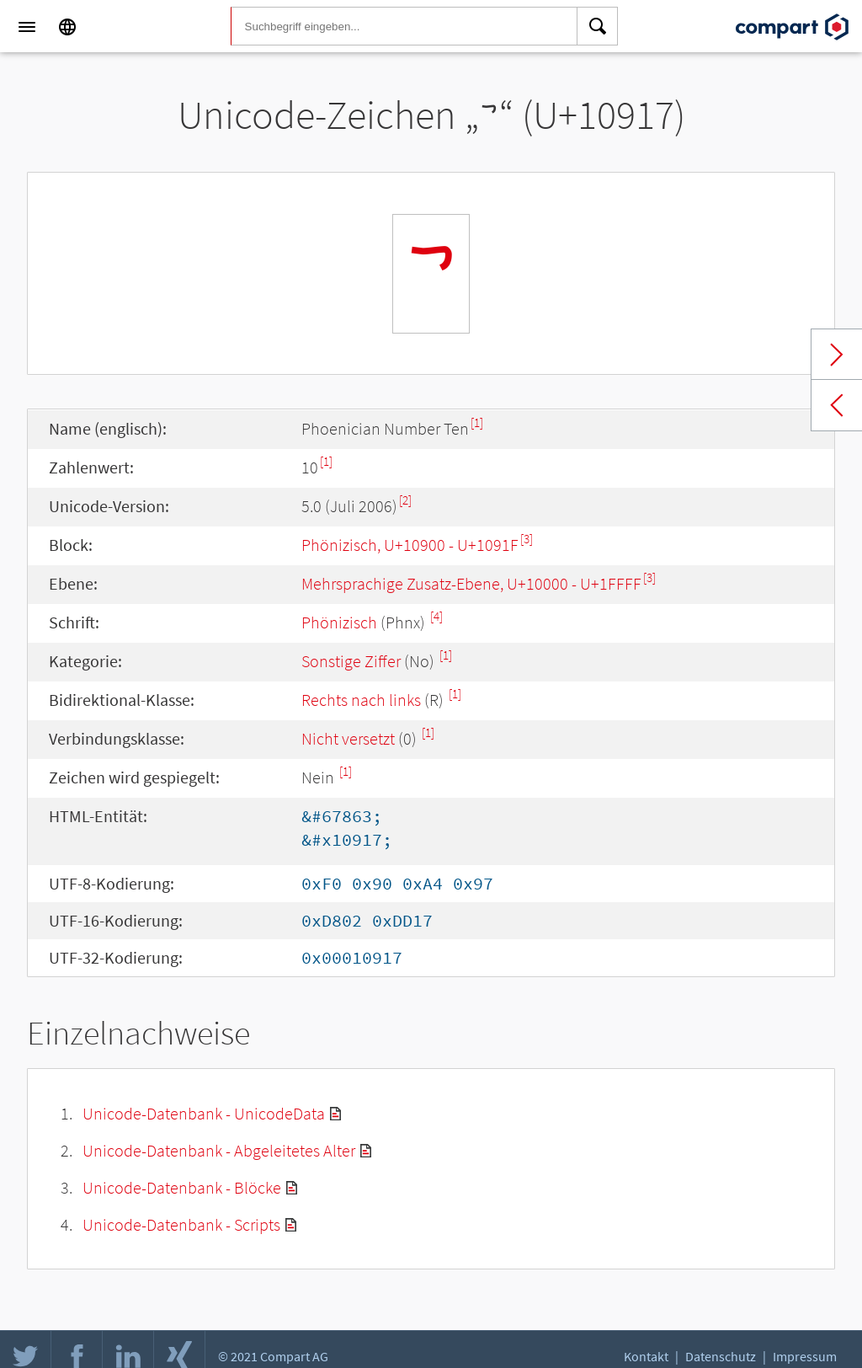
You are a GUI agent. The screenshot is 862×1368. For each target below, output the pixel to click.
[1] (477, 422)
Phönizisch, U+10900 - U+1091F (410, 544)
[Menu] (27, 27)
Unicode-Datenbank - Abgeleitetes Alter (218, 1150)
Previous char (836, 405)
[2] (405, 500)
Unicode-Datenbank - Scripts (181, 1224)
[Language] (67, 27)
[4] (436, 616)
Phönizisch (339, 622)
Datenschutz (720, 1356)
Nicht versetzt (348, 738)
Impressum (805, 1356)
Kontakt (646, 1356)
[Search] (597, 27)
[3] (526, 539)
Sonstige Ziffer (351, 660)
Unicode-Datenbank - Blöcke (181, 1187)
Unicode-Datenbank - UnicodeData (203, 1113)
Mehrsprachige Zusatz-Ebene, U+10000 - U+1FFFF (471, 583)
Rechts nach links (361, 699)
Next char (836, 354)
